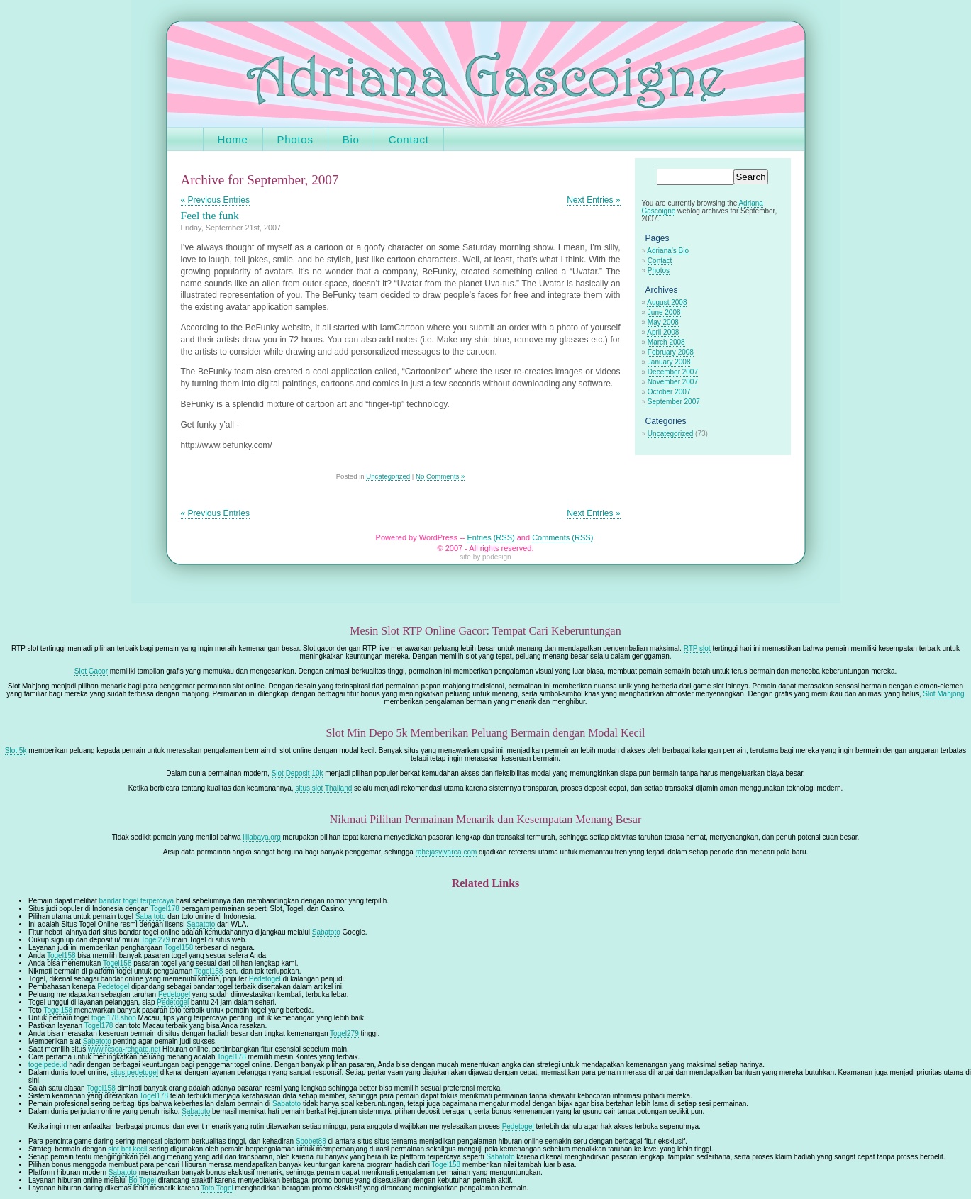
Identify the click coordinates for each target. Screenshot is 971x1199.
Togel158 (179, 948)
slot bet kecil (127, 1149)
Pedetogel (265, 979)
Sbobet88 (311, 1141)
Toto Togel (217, 1188)
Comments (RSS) (562, 537)
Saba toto (150, 916)
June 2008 (664, 312)
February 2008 (671, 352)
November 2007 (673, 382)
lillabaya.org (261, 837)
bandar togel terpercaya (136, 901)
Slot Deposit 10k (297, 773)
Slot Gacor (91, 671)
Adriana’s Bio (668, 251)
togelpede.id (47, 1065)
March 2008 (666, 342)
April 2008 (663, 332)
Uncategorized (388, 476)
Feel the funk (210, 215)
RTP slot (697, 648)
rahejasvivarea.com (446, 852)
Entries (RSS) (490, 537)
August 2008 (667, 302)
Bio (351, 139)
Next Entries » (593, 200)
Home (233, 139)
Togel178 (164, 909)
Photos (295, 139)
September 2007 (674, 402)
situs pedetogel (134, 1072)
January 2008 (669, 362)
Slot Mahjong (943, 694)
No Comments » (440, 476)
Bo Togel (142, 1180)
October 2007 (669, 392)
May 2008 (663, 322)
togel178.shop (113, 1018)
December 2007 (673, 372)
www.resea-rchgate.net (124, 1049)
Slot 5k (16, 750)
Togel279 (155, 940)
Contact (409, 139)
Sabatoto (201, 924)
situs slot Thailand (323, 788)
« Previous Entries (215, 200)
